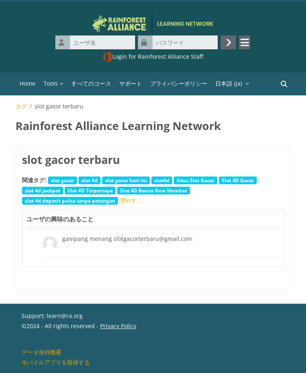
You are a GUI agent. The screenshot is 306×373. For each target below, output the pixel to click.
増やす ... (131, 200)
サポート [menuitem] (130, 83)
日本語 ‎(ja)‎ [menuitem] (228, 83)
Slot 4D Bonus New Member (153, 190)
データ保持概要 (41, 352)
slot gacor (62, 180)
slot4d (161, 180)
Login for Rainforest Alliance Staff (153, 57)
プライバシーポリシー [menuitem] (178, 83)
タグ (21, 106)
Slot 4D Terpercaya (90, 190)
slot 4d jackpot (42, 190)
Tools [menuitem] (51, 83)
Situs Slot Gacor (195, 180)
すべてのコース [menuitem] (91, 83)
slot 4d (89, 180)
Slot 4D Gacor (238, 180)
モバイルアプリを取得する (56, 362)
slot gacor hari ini (126, 180)
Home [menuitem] (27, 83)
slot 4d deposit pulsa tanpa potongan (70, 200)
